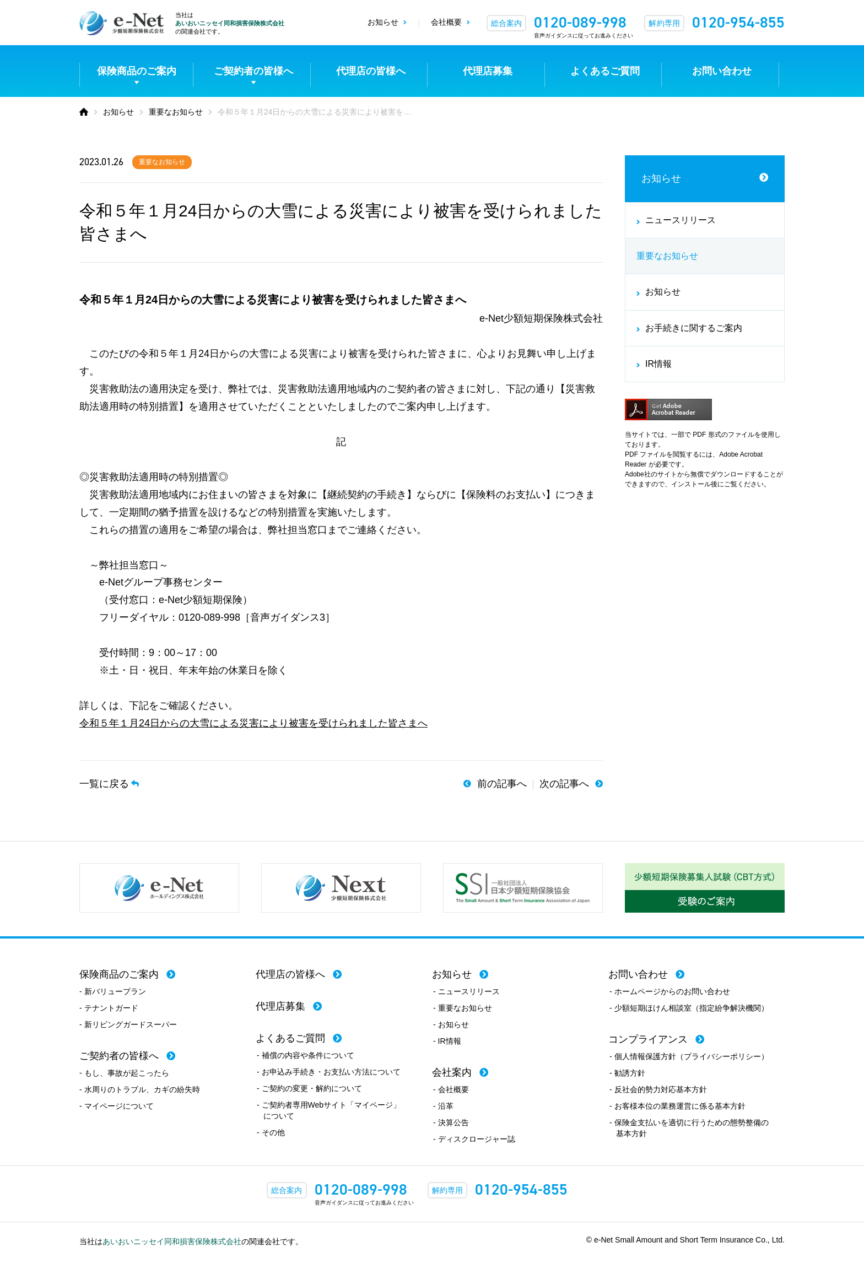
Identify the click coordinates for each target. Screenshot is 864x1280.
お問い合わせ (722, 71)
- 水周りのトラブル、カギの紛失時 (139, 1089)
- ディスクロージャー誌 (474, 1139)
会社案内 (452, 1072)
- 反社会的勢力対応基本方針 (658, 1089)
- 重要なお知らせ (462, 1008)
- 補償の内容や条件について (305, 1055)
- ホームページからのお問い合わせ (669, 991)
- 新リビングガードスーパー (128, 1024)
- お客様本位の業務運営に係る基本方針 (677, 1106)
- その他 (271, 1132)
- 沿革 (443, 1106)
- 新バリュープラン (112, 991)
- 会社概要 (451, 1089)
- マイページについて (116, 1106)
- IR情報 (447, 1041)
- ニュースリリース (466, 991)
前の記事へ (502, 783)
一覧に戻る (104, 783)
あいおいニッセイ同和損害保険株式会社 (229, 23)
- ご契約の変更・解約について (309, 1088)
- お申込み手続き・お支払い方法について (329, 1071)
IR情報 (658, 363)
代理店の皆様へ (371, 71)
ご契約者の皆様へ (253, 71)
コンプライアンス (648, 1039)
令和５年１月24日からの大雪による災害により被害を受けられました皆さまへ (253, 723)
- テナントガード (108, 1008)
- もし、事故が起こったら (124, 1073)
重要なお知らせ (162, 162)
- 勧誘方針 (627, 1073)
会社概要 (446, 22)
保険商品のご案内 (136, 71)
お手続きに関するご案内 (693, 328)
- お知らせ (451, 1024)
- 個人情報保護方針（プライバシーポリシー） (689, 1056)
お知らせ (383, 22)
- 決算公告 (451, 1122)
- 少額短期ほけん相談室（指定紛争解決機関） (689, 1008)
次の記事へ (564, 783)
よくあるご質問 (605, 71)
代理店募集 (487, 71)
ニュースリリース (680, 220)
